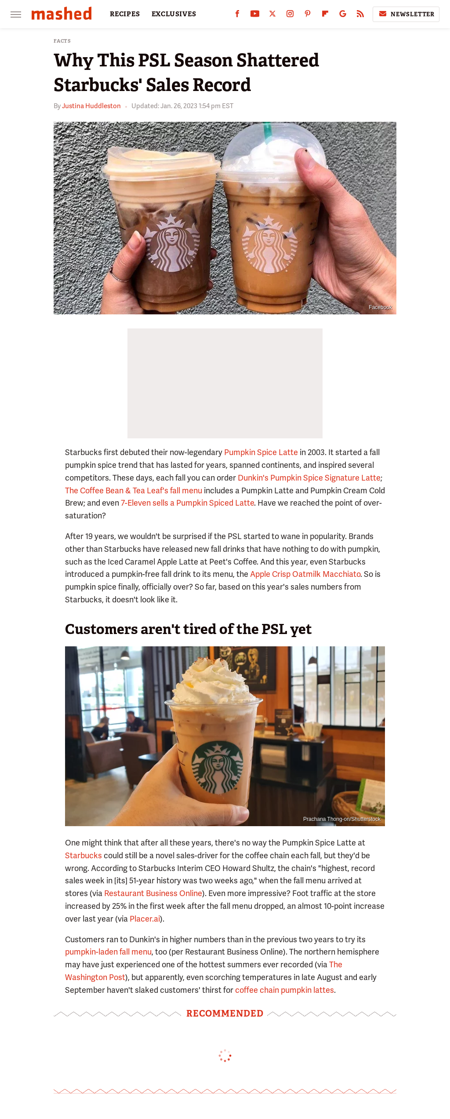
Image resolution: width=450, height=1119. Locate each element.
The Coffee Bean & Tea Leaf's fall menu (133, 490)
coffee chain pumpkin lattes (284, 990)
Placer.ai (145, 919)
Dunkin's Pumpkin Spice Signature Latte (309, 478)
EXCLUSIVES (174, 14)
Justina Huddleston (91, 106)
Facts (62, 41)
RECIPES (125, 14)
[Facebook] (237, 15)
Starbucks (83, 855)
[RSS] (360, 15)
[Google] (343, 15)
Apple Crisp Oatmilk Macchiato (305, 574)
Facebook (380, 307)
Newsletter (406, 14)
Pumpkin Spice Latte (261, 452)
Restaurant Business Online (153, 893)
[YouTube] (255, 15)
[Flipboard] (325, 15)
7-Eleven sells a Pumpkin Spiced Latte (187, 503)
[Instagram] (290, 15)
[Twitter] (272, 15)
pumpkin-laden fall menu (108, 952)
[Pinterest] (307, 15)
